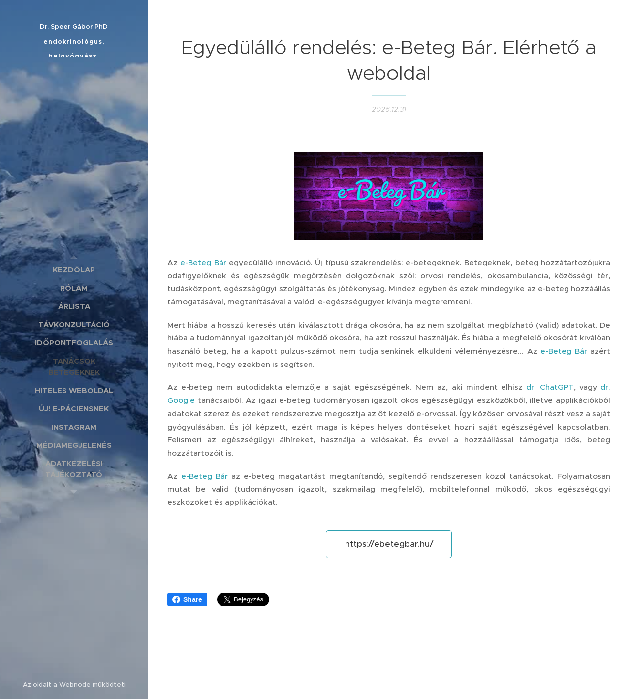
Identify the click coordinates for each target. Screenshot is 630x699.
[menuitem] (74, 269)
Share (187, 599)
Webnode (75, 684)
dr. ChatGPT (549, 387)
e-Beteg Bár (203, 262)
